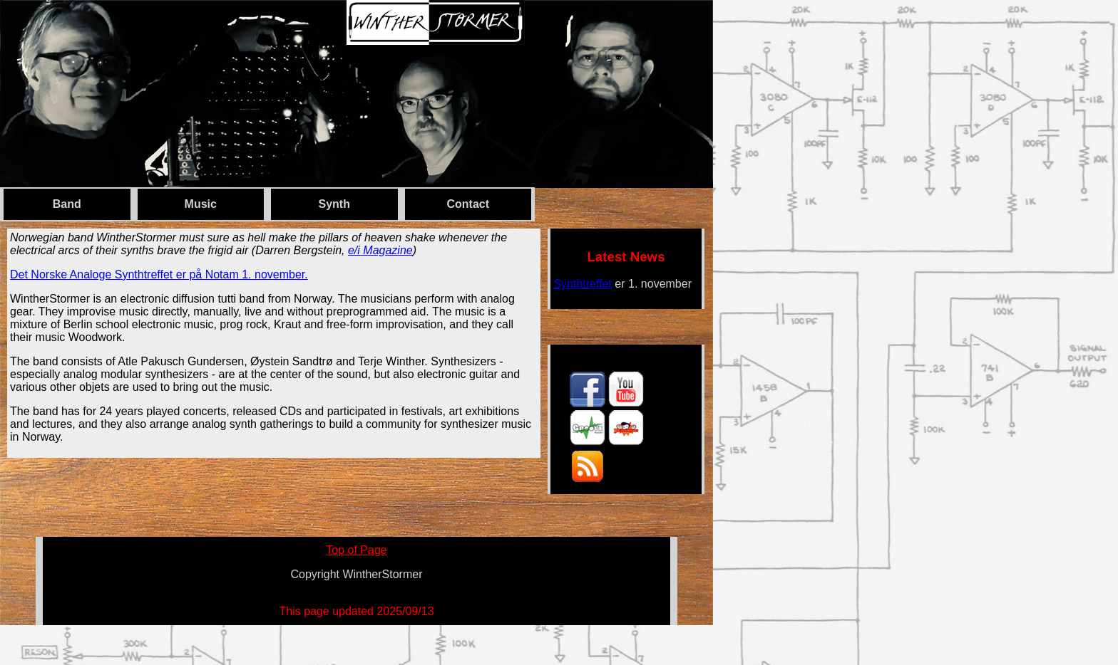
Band (67, 204)
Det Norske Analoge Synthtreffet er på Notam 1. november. (159, 274)
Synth (334, 204)
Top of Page (356, 550)
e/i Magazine (380, 250)
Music (201, 204)
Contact (467, 204)
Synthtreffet (582, 284)
